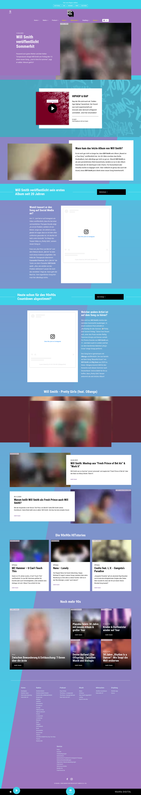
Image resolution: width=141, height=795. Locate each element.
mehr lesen (73, 479)
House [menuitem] (38, 714)
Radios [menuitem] (45, 20)
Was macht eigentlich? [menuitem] (85, 695)
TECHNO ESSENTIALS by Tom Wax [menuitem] (45, 737)
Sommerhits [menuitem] (39, 730)
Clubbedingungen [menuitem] (62, 754)
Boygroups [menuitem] (39, 697)
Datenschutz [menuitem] (60, 756)
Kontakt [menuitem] (59, 751)
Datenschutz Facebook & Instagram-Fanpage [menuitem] (69, 758)
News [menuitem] (80, 691)
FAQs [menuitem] (58, 749)
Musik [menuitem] (64, 20)
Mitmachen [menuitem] (75, 20)
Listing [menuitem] (81, 697)
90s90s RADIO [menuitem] (40, 691)
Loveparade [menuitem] (39, 716)
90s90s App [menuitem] (114, 691)
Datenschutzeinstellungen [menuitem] (64, 760)
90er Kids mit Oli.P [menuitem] (65, 697)
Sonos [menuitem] (113, 693)
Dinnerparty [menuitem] (39, 703)
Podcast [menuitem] (55, 20)
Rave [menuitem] (37, 722)
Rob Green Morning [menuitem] (26, 695)
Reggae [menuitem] (38, 724)
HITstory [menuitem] (81, 693)
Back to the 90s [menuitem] (83, 699)
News (10, 12)
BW (64, 5)
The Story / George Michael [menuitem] (67, 695)
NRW (77, 5)
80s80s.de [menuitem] (60, 768)
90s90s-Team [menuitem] (25, 693)
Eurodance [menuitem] (39, 705)
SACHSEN (84, 5)
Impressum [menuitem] (60, 764)
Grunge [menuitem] (38, 707)
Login (105, 20)
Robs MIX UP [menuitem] (24, 697)
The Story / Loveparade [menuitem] (66, 693)
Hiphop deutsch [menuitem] (40, 712)
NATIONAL (57, 5)
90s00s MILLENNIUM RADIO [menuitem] (44, 695)
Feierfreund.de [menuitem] (61, 770)
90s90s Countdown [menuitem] (101, 691)
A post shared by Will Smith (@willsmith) (86, 259)
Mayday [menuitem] (38, 720)
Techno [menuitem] (38, 735)
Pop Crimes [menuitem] (63, 691)
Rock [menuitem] (37, 728)
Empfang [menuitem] (86, 20)
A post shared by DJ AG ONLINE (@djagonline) (52, 364)
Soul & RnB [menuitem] (39, 732)
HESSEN (70, 5)
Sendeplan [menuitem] (24, 691)
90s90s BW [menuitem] (39, 741)
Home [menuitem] (36, 20)
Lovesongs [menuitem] (39, 718)
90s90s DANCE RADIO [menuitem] (42, 693)
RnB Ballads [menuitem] (39, 726)
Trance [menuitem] (38, 739)
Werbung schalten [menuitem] (62, 766)
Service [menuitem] (96, 20)
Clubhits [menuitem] (38, 701)
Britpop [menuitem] (38, 699)
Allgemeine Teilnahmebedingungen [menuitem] (66, 762)
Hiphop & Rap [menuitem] (40, 709)
